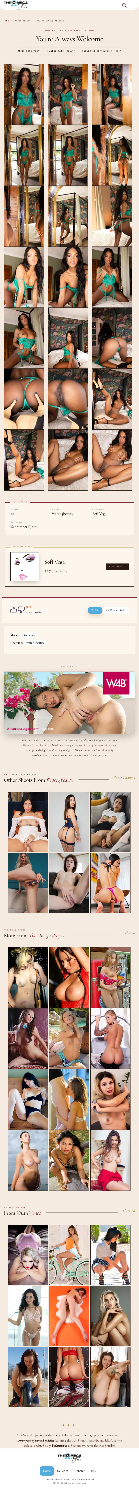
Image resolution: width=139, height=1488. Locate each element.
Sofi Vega (32, 51)
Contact (79, 1471)
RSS (93, 1471)
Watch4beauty (23, 21)
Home (6, 21)
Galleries (62, 1471)
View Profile (117, 566)
